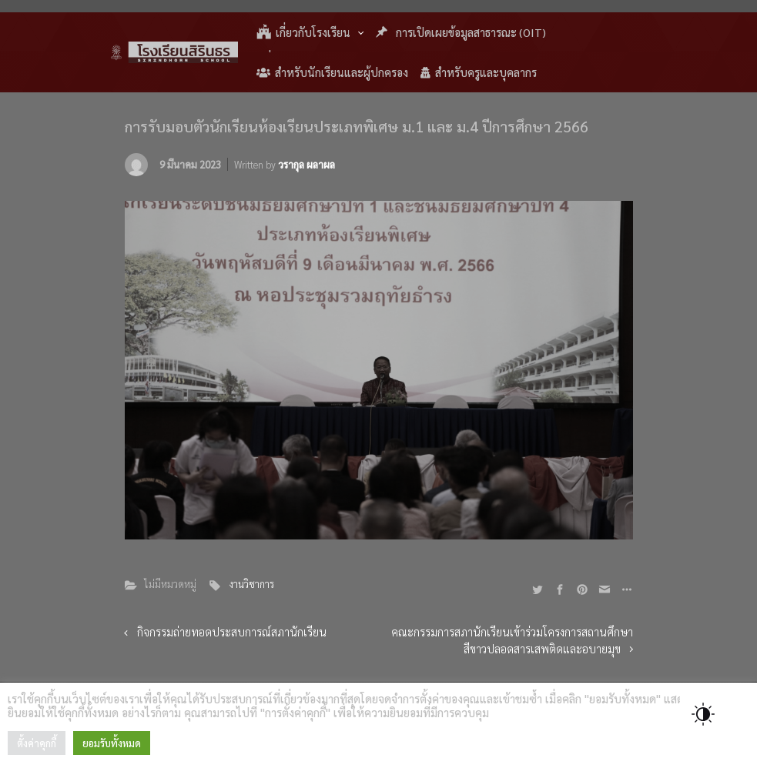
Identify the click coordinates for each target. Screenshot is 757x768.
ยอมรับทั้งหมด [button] (111, 743)
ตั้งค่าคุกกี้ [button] (36, 743)
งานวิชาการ (251, 583)
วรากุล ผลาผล (306, 164)
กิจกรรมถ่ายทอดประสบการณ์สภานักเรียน (232, 632)
